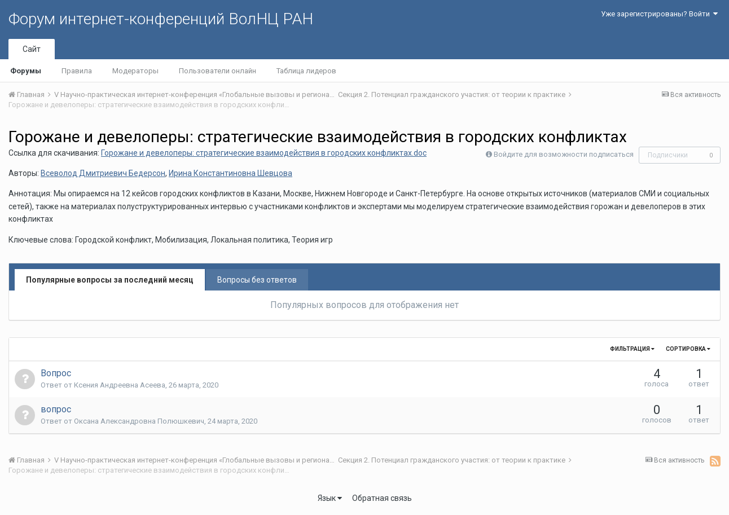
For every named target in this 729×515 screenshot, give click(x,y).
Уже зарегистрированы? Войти (659, 14)
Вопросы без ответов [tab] (257, 279)
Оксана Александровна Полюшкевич (139, 421)
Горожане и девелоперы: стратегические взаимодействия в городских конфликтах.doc (264, 152)
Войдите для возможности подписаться (564, 154)
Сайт (32, 49)
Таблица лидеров (306, 71)
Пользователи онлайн (217, 71)
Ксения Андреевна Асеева (119, 385)
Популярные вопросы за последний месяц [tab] (110, 279)
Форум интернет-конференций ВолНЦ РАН (160, 19)
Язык (330, 498)
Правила (77, 71)
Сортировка (688, 349)
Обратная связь (382, 498)
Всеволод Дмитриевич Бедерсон (103, 173)
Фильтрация (632, 349)
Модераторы (135, 71)
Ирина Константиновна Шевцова (230, 173)
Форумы (25, 71)
